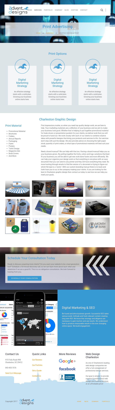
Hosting (74, 10)
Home (30, 10)
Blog (67, 10)
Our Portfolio (37, 365)
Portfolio (48, 10)
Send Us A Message (13, 373)
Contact (83, 10)
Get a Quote (36, 370)
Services (38, 10)
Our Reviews (37, 360)
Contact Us (36, 376)
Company (58, 10)
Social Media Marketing (30, 340)
